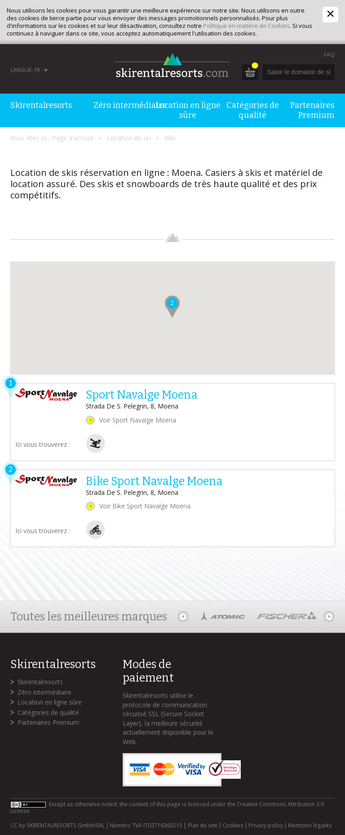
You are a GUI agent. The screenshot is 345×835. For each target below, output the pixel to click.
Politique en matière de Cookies (246, 26)
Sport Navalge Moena (142, 395)
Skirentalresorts (40, 682)
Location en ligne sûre (50, 702)
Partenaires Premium (48, 722)
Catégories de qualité (48, 712)
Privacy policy (265, 825)
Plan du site (202, 825)
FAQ (329, 54)
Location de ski (129, 138)
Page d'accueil (72, 138)
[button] (172, 307)
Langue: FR (25, 70)
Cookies (232, 825)
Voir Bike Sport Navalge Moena (144, 506)
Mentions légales (310, 825)
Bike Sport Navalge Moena (154, 481)
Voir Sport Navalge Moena (137, 420)
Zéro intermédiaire (44, 692)
